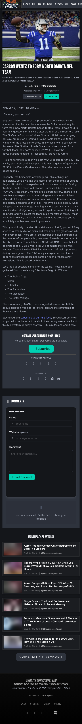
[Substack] (58, 378)
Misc (67, 4)
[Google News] (31, 378)
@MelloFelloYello (48, 86)
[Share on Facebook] (41, 363)
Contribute (34, 704)
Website (18, 432)
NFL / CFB (26, 4)
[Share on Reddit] (48, 363)
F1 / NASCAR (47, 4)
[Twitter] (46, 378)
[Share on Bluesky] (34, 363)
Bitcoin (47, 704)
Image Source (52, 91)
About (73, 4)
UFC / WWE (59, 4)
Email (23, 704)
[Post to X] (27, 363)
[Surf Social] (53, 378)
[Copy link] (55, 363)
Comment (15, 446)
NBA (39, 4)
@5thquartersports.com (52, 553)
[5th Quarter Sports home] (11, 4)
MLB (33, 4)
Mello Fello (33, 86)
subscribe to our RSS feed (36, 317)
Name (12, 417)
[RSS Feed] (24, 378)
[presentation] (32, 488)
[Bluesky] (38, 378)
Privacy (57, 704)
